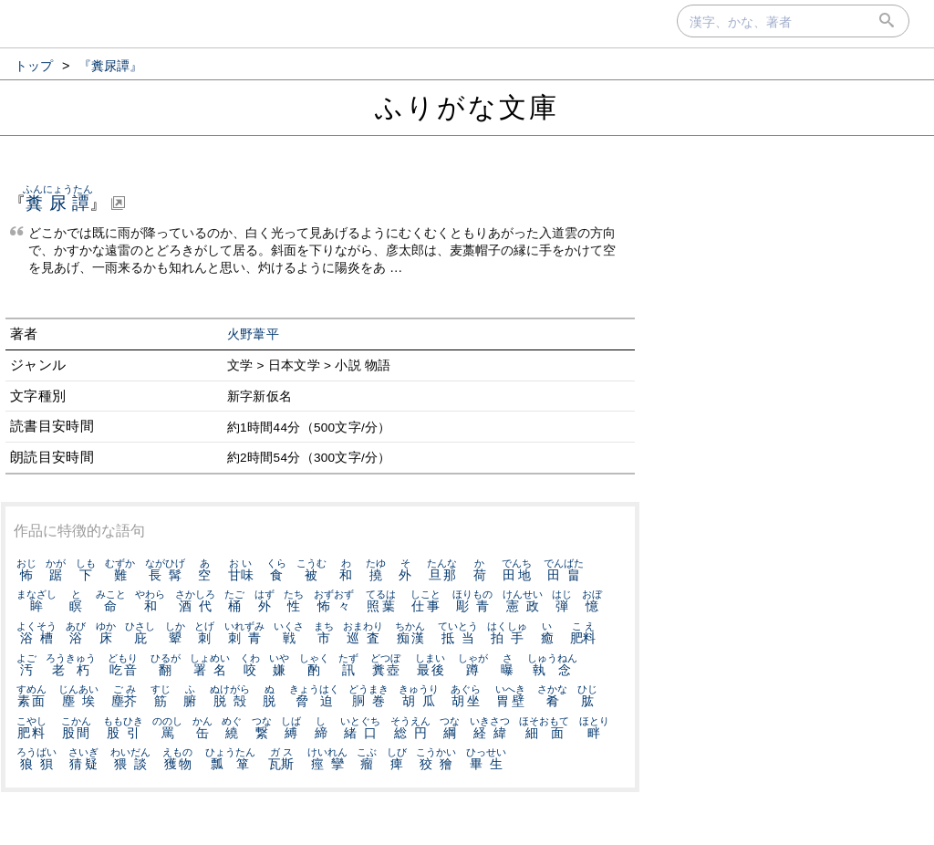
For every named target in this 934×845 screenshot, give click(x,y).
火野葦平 (253, 334)
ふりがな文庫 (467, 107)
